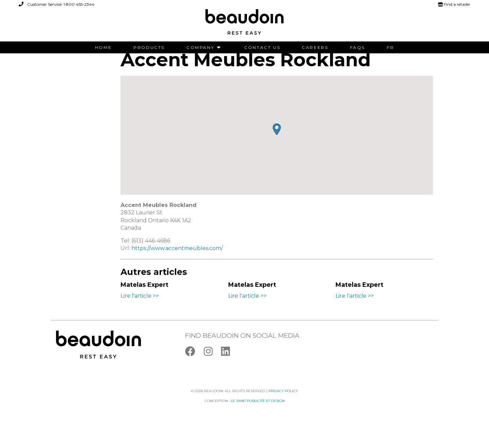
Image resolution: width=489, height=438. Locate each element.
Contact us (262, 48)
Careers (315, 48)
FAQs (357, 48)
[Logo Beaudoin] (244, 25)
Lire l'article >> (140, 306)
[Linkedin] (229, 363)
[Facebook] (194, 363)
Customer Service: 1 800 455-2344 (56, 4)
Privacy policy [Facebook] (283, 401)
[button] (277, 140)
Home (103, 48)
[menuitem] (103, 48)
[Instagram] (212, 363)
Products (149, 48)
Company (200, 48)
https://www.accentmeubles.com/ (177, 259)
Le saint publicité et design (258, 411)
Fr (390, 48)
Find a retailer (454, 4)
